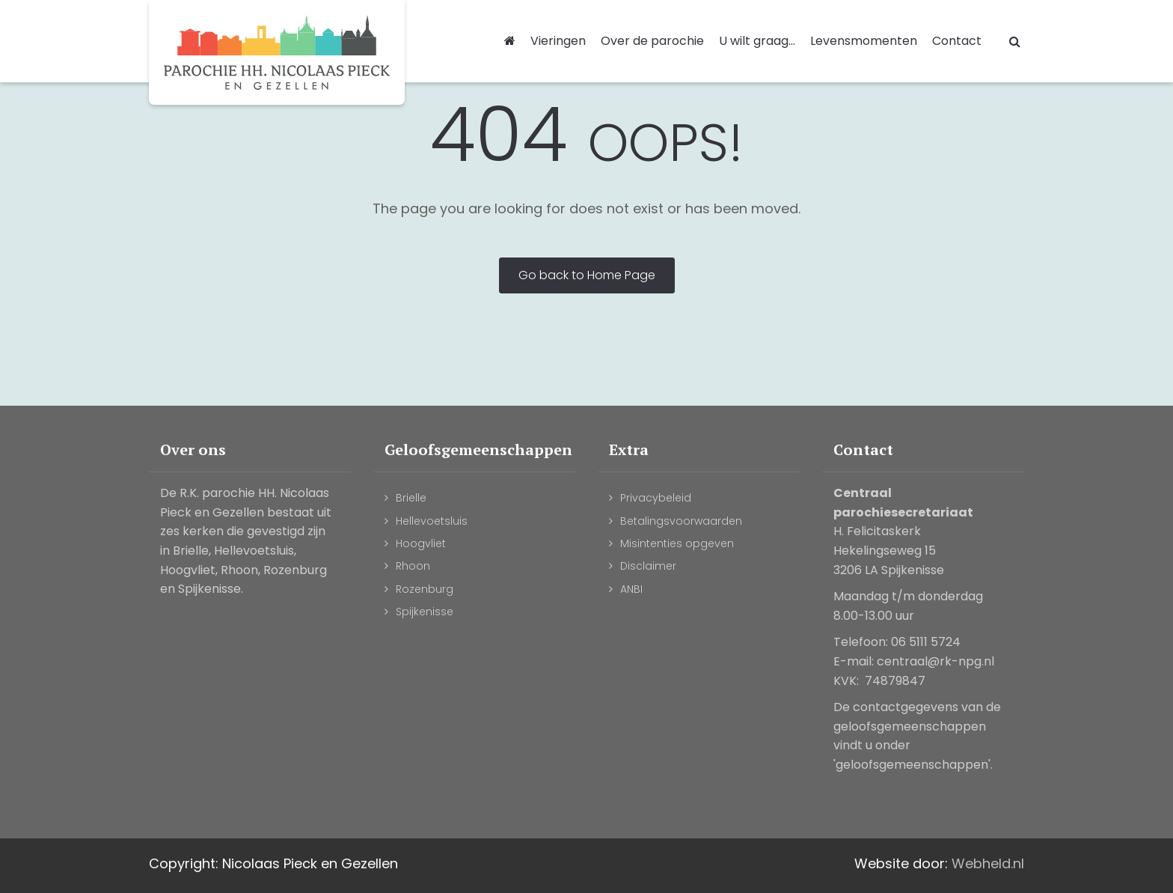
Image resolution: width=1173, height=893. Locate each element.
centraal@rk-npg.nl (935, 661)
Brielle (411, 497)
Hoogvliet (421, 543)
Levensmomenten (863, 40)
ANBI (631, 589)
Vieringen (558, 40)
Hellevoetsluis (432, 520)
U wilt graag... (757, 40)
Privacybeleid (655, 497)
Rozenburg (424, 589)
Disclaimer (648, 565)
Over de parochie (652, 40)
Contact (956, 40)
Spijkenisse (424, 611)
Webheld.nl (988, 863)
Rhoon (413, 565)
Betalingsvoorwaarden (681, 520)
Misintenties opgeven (677, 543)
